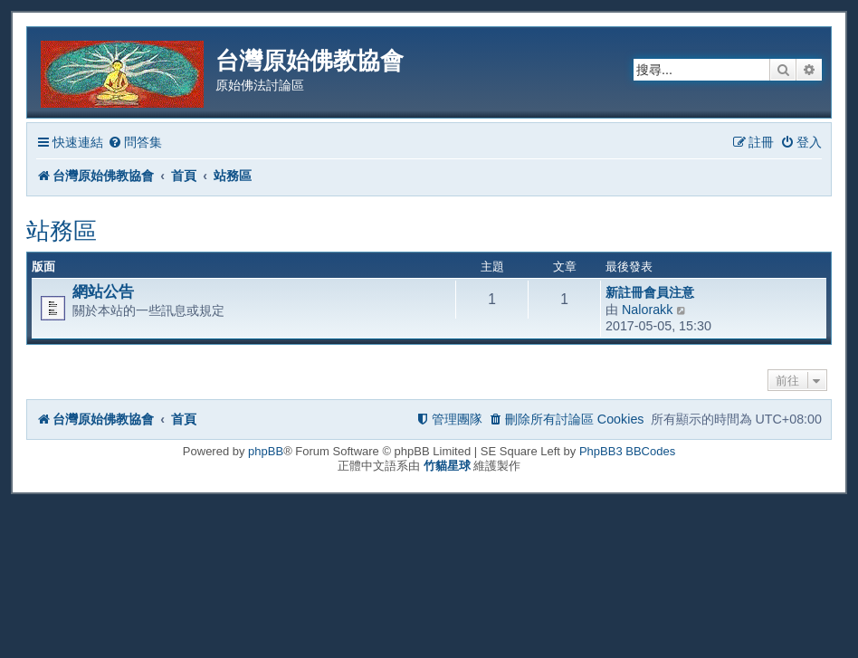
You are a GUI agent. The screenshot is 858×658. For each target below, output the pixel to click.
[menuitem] (135, 143)
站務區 (61, 230)
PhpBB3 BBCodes (627, 451)
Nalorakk (647, 309)
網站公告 (103, 291)
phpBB (265, 451)
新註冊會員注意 (649, 292)
